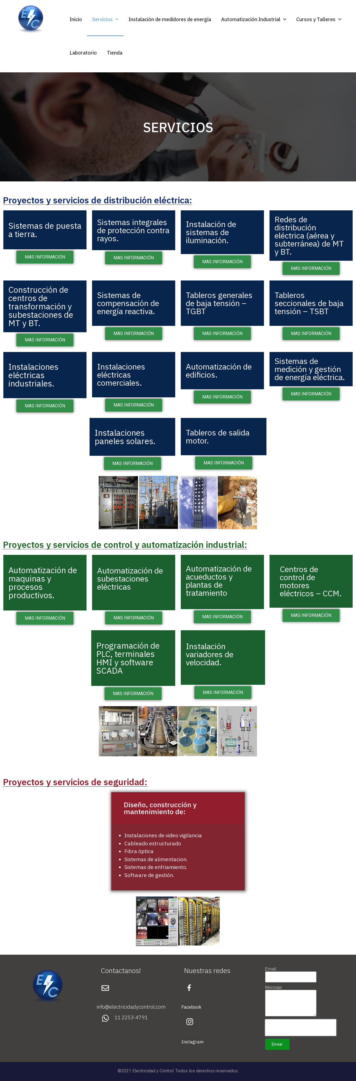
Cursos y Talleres (318, 19)
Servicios (105, 19)
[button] (178, 808)
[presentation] (300, 1027)
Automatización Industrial (253, 19)
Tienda (114, 53)
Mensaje (273, 987)
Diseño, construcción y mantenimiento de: (160, 808)
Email (270, 969)
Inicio (76, 19)
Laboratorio (83, 53)
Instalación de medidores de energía (169, 19)
